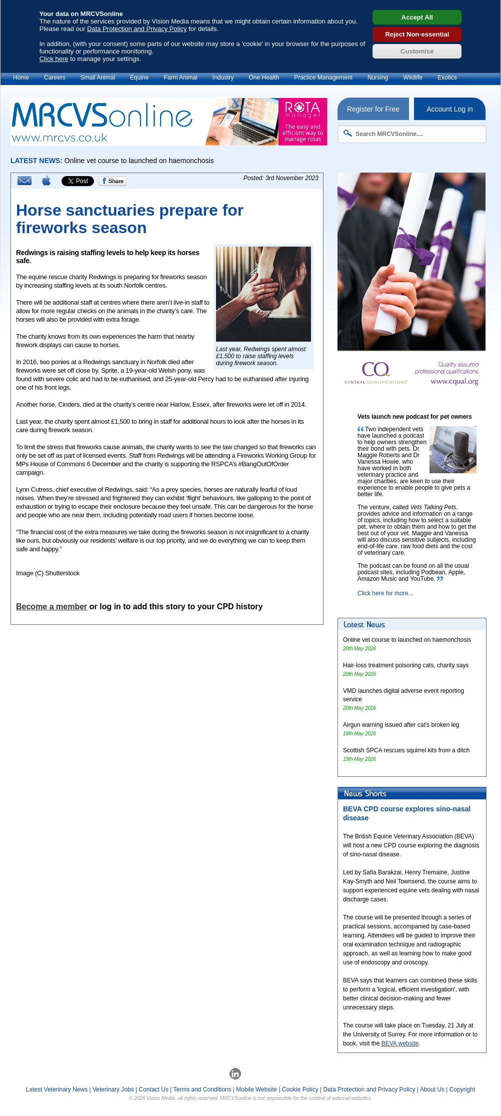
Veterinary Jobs (113, 1089)
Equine (139, 77)
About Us (432, 1089)
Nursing (378, 77)
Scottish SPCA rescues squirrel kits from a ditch (406, 750)
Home (21, 77)
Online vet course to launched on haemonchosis (407, 639)
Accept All (417, 17)
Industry (223, 77)
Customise (417, 51)
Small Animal (97, 77)
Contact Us (153, 1089)
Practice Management (323, 77)
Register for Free (373, 109)
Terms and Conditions (202, 1089)
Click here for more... (385, 593)
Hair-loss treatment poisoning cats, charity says (405, 665)
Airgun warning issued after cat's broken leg (401, 724)
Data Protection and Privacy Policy (136, 29)
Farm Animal (180, 77)
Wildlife (412, 77)
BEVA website (400, 1043)
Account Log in (449, 109)
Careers (55, 77)
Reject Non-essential (417, 34)
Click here (54, 59)
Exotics (447, 77)
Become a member (51, 606)
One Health (263, 77)
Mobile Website (256, 1089)
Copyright (462, 1089)
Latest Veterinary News (57, 1089)
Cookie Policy (300, 1089)
